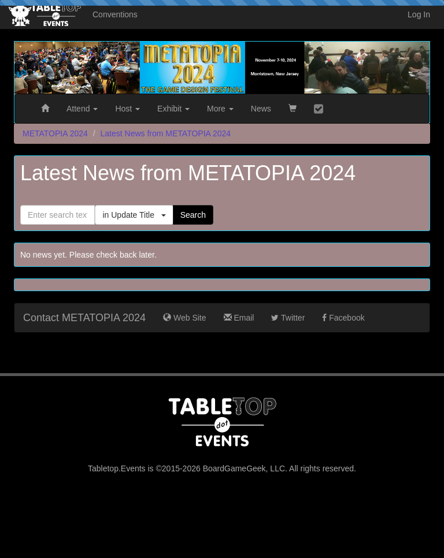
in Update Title (133, 215)
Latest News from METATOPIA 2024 (166, 133)
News (261, 108)
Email (239, 317)
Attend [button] (82, 108)
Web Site (184, 317)
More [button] (220, 108)
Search (193, 215)
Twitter (288, 317)
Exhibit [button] (173, 108)
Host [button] (127, 108)
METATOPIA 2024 (55, 133)
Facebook (343, 317)
